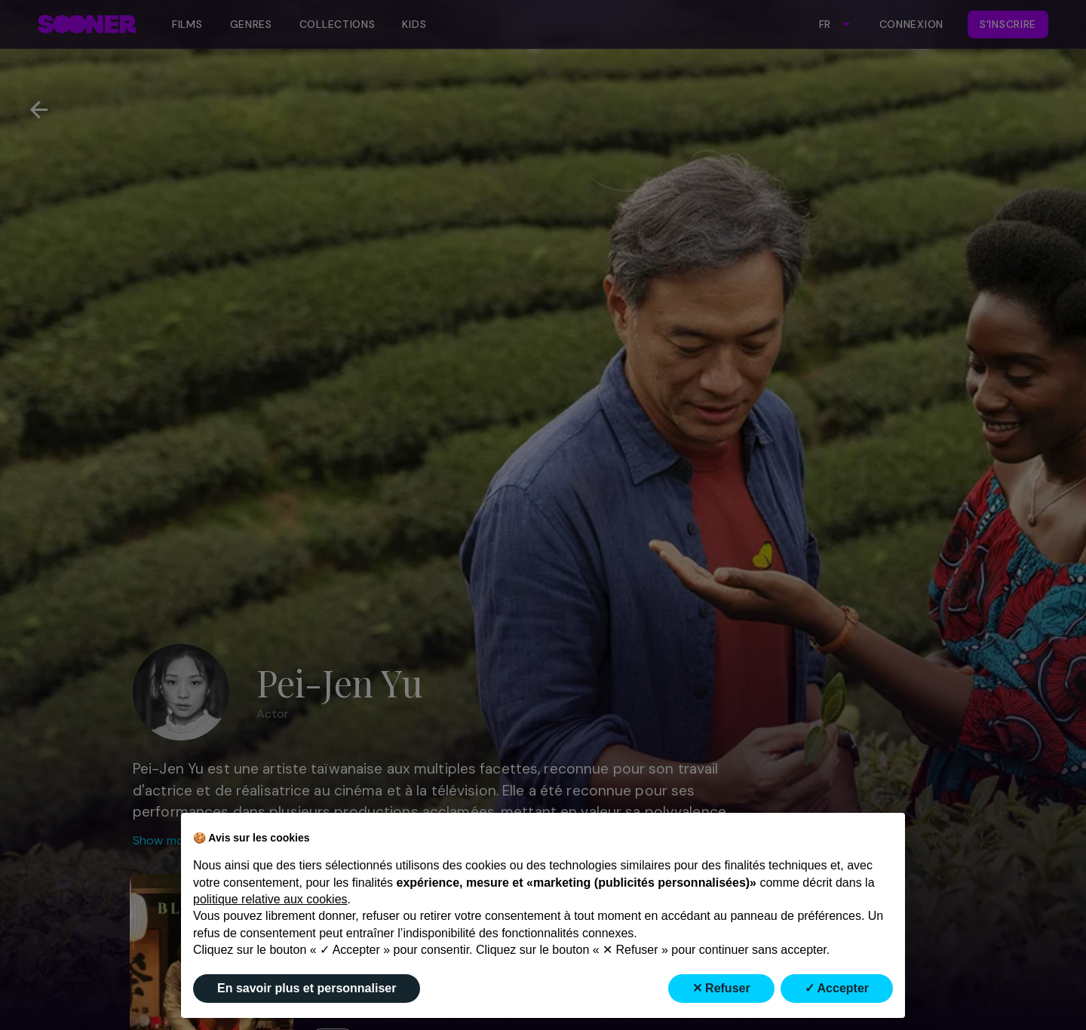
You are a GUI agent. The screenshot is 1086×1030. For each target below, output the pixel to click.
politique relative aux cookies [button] (270, 899)
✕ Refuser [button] (721, 988)
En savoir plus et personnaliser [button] (306, 988)
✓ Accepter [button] (837, 988)
